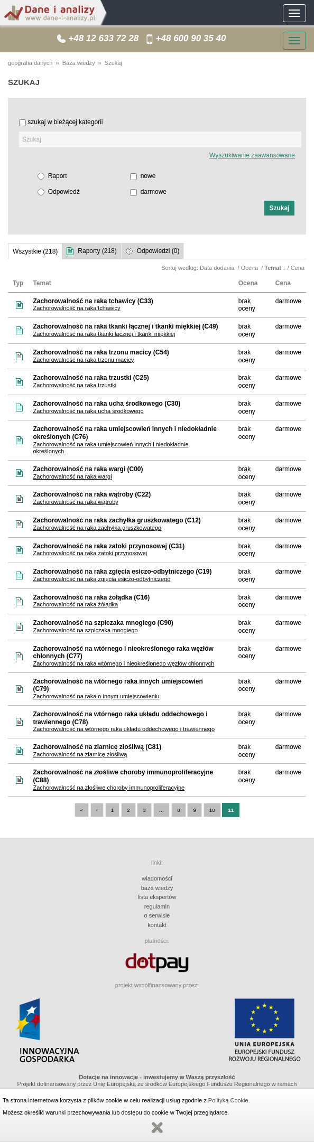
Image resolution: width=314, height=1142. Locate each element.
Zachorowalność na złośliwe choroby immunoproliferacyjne (108, 787)
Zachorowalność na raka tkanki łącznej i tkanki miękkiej (104, 334)
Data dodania (218, 268)
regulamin (157, 906)
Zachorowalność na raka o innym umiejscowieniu (96, 696)
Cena (298, 268)
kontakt (156, 925)
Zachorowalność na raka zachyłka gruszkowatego (97, 528)
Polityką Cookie (228, 1100)
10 (212, 810)
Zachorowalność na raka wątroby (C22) (92, 494)
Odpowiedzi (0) (158, 251)
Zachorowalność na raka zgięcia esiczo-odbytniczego (101, 579)
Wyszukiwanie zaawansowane (252, 155)
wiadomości (157, 878)
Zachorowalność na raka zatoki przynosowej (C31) (108, 546)
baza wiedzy (157, 888)
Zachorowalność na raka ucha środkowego (88, 411)
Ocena (250, 268)
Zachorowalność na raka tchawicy (76, 308)
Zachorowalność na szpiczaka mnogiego (85, 630)
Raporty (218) (97, 251)
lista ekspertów (157, 897)
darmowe (154, 191)
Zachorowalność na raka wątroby (75, 502)
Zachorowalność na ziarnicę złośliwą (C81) (97, 747)
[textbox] (160, 139)
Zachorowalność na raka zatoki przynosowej (90, 553)
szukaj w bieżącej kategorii (65, 122)
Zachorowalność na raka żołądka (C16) (91, 597)
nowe (148, 176)
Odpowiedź (64, 191)
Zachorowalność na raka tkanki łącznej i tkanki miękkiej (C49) (125, 326)
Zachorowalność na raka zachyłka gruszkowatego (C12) (116, 520)
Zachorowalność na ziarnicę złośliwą (80, 754)
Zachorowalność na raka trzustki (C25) (91, 377)
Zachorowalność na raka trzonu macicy (83, 360)
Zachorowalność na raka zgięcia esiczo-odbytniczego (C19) (122, 571)
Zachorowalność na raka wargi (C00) (88, 469)
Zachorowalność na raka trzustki (74, 385)
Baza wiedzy (78, 63)
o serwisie (157, 915)
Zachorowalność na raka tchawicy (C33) (93, 301)
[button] (279, 208)
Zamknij (157, 1127)
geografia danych (30, 63)
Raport (57, 176)
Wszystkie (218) (35, 251)
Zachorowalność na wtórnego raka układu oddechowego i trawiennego (124, 729)
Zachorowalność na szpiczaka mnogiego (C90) (103, 622)
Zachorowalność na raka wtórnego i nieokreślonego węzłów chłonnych (123, 663)
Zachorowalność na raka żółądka (75, 604)
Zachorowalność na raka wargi (72, 476)
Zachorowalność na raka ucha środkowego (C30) (106, 403)
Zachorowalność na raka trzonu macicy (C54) (101, 352)
